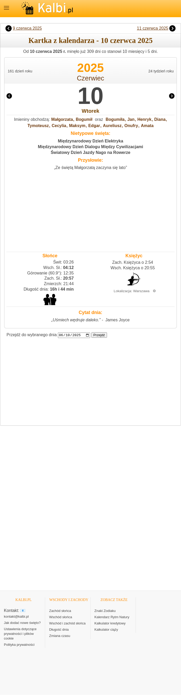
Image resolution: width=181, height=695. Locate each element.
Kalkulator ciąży (106, 630)
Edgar (94, 125)
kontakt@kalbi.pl (16, 617)
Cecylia (59, 125)
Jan (131, 119)
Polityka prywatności (19, 645)
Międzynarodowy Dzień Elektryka (90, 141)
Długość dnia (59, 630)
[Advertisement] (90, 209)
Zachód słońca (60, 611)
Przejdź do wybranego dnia (31, 335)
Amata (147, 125)
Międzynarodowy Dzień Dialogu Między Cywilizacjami (90, 147)
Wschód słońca (60, 617)
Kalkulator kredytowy (110, 623)
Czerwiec (90, 78)
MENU (6, 8)
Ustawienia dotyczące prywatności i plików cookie (20, 634)
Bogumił (84, 119)
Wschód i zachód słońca (67, 623)
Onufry (131, 125)
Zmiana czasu (59, 636)
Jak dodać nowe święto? (22, 623)
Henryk (144, 119)
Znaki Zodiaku (105, 611)
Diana (160, 119)
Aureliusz (112, 125)
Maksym (77, 125)
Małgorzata (62, 119)
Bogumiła (115, 119)
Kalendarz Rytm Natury (112, 617)
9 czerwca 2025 (27, 28)
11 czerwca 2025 (152, 28)
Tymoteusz (38, 125)
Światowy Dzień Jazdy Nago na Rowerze (90, 152)
